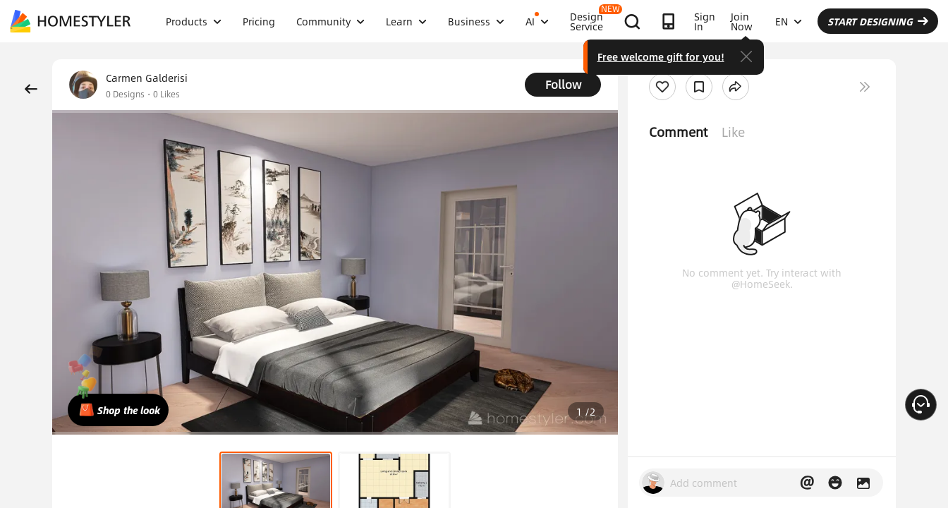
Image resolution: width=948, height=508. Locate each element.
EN (788, 21)
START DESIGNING (877, 21)
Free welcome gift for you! (660, 56)
